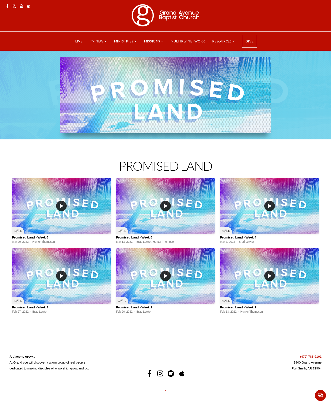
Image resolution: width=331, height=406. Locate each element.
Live (79, 41)
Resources (223, 41)
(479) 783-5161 (311, 356)
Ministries (125, 41)
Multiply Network (188, 41)
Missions (154, 41)
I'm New (98, 41)
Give (250, 41)
